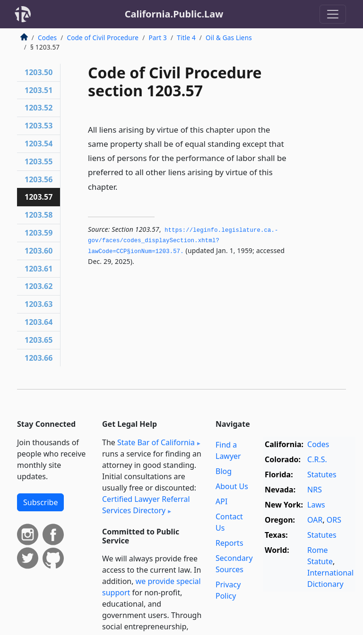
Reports (229, 543)
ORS (334, 520)
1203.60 (38, 251)
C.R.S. (317, 459)
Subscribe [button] (40, 502)
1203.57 (38, 197)
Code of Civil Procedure (102, 37)
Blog (224, 471)
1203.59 (38, 233)
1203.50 (38, 72)
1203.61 (38, 268)
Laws (316, 505)
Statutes (322, 474)
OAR (314, 520)
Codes (47, 37)
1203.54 (38, 143)
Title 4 (186, 37)
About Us (232, 486)
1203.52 (38, 107)
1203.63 (38, 304)
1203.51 (38, 90)
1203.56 (38, 179)
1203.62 (38, 286)
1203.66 (38, 358)
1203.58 (38, 215)
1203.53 (38, 125)
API (221, 501)
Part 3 (157, 37)
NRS (314, 489)
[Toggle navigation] (333, 14)
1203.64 (38, 322)
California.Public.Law (174, 14)
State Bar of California (156, 442)
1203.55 (38, 161)
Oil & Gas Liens (229, 37)
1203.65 (38, 340)
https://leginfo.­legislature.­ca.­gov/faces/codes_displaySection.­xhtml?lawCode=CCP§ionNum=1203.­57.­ (183, 241)
